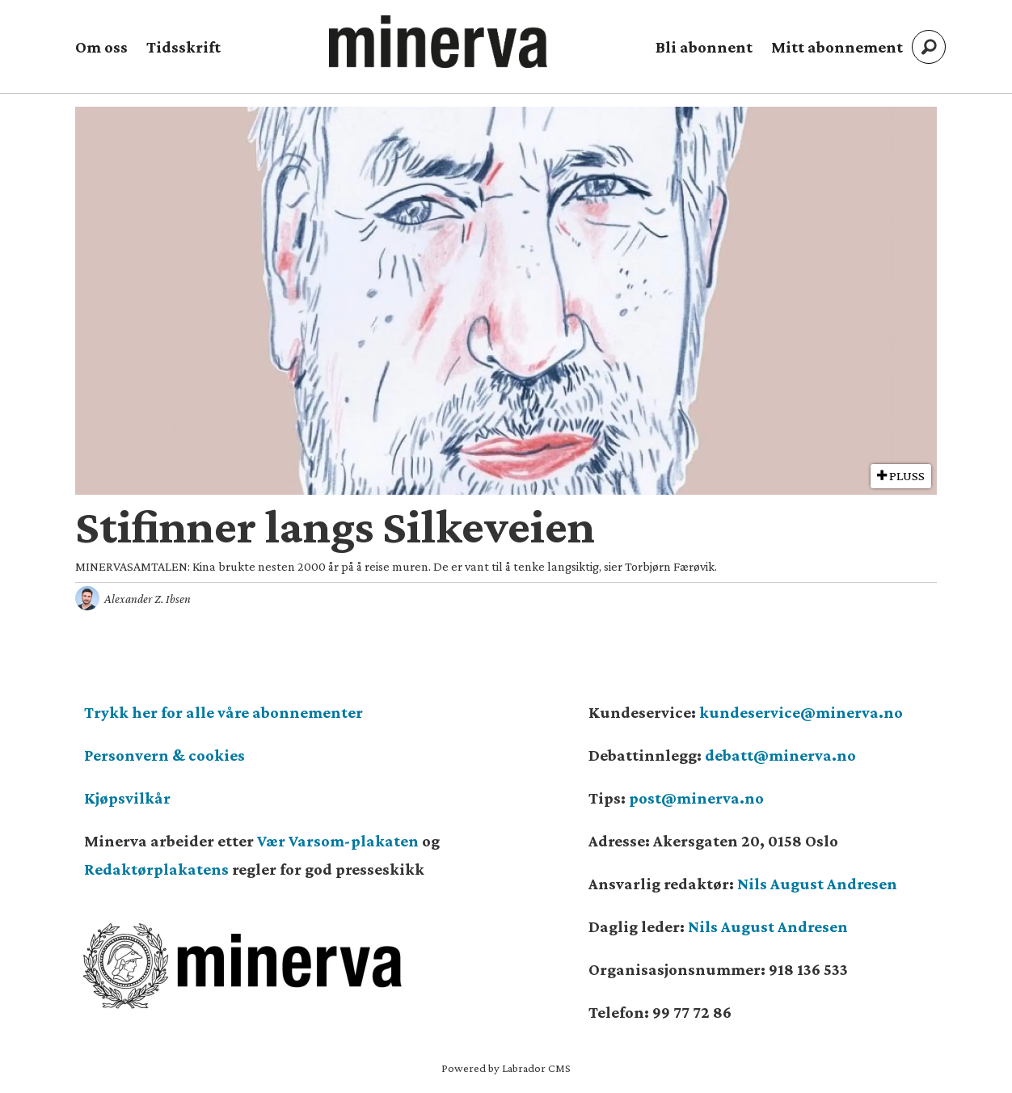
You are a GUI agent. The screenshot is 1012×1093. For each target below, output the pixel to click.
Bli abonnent (704, 47)
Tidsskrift (183, 47)
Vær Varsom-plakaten (338, 841)
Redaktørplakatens (156, 869)
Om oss (101, 47)
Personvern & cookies (164, 755)
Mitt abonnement (837, 47)
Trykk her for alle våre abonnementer (223, 712)
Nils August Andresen (817, 884)
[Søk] (929, 47)
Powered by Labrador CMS (506, 1067)
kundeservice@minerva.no (801, 712)
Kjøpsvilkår (127, 798)
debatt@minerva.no (780, 755)
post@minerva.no (696, 798)
